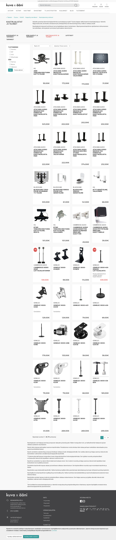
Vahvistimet (38, 10)
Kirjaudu (101, 5)
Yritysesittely (46, 500)
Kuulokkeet (63, 10)
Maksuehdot (46, 520)
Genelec (13, 49)
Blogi (71, 10)
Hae (10, 70)
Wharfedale (14, 57)
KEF (11, 52)
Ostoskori (107, 6)
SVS (12, 54)
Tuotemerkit (80, 10)
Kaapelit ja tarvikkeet (31, 17)
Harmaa (13, 62)
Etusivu (16, 17)
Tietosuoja (46, 513)
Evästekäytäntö (47, 515)
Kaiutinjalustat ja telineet (46, 17)
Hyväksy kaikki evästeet (31, 536)
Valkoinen (13, 67)
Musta (12, 64)
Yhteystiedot (95, 5)
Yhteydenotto (46, 506)
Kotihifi (18, 10)
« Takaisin (9, 17)
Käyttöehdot (46, 518)
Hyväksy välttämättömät (15, 536)
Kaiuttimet (27, 10)
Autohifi (10, 10)
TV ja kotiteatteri (50, 10)
